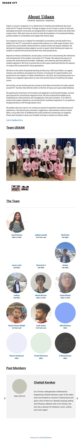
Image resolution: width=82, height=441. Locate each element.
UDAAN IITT (9, 2)
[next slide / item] (74, 159)
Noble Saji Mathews (46, 437)
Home (43, 3)
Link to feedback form (14, 120)
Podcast (62, 3)
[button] (39, 178)
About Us (52, 3)
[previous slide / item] (7, 159)
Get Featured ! (74, 3)
